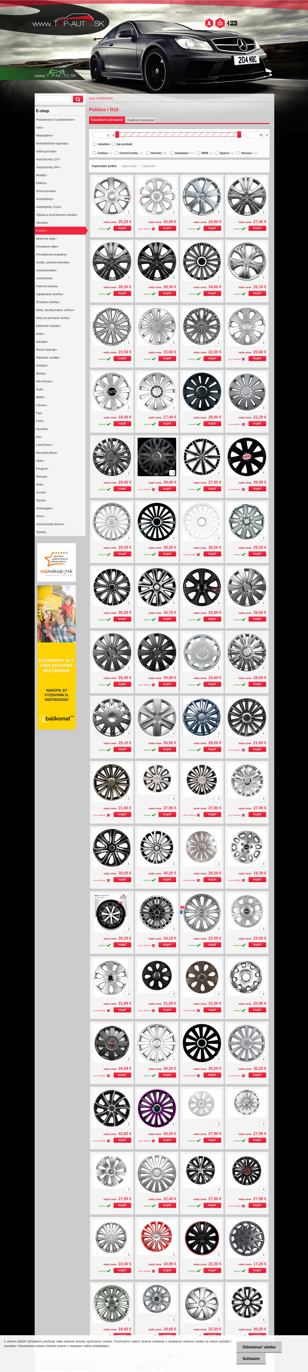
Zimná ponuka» (46, 191)
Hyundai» (42, 429)
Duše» (40, 334)
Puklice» (41, 230)
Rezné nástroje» (46, 349)
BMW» (40, 397)
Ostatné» (42, 365)
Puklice (102, 98)
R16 (110, 98)
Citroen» (41, 405)
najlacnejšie (129, 166)
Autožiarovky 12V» (48, 159)
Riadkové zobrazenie (140, 120)
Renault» (42, 476)
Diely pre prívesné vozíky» (53, 318)
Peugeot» (42, 468)
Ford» (40, 421)
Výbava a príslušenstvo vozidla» (56, 215)
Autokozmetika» (46, 270)
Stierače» (42, 223)
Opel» (40, 460)
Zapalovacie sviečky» (50, 294)
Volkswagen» (44, 508)
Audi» (40, 389)
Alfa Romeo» (44, 381)
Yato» (39, 127)
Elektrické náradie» (48, 326)
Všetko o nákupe (211, 12)
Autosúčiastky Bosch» (50, 524)
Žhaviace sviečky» (48, 302)
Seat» (40, 484)
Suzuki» (41, 492)
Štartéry (41, 532)
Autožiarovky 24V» (48, 167)
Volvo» (40, 516)
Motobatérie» (44, 135)
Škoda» (41, 373)
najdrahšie (148, 166)
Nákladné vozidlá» (48, 357)
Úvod (92, 98)
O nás (110, 12)
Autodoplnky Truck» (48, 207)
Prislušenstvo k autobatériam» (55, 119)
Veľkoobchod (182, 12)
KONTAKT (238, 12)
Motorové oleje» (46, 238)
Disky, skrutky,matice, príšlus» (55, 310)
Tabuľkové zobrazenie (107, 120)
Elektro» (41, 183)
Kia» (39, 437)
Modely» (41, 175)
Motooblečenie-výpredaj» (52, 143)
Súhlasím (251, 1359)
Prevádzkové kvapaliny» (51, 254)
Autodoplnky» (45, 199)
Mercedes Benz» (47, 453)
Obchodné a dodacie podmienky (144, 12)
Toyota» (41, 500)
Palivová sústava (47, 286)
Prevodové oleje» (47, 246)
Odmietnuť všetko (259, 1347)
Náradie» (42, 341)
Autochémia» (44, 278)
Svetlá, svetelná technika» (53, 262)
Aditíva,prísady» (46, 151)
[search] (77, 99)
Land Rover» (44, 445)
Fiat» (39, 413)
